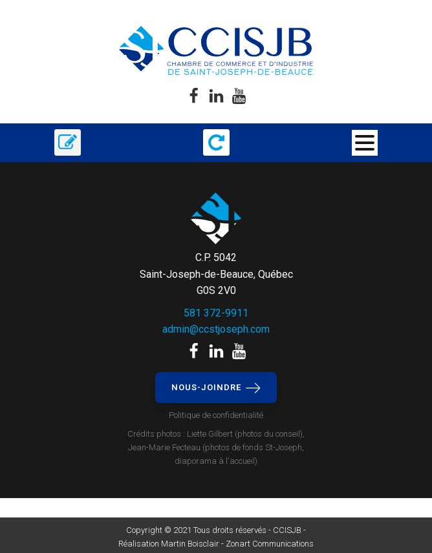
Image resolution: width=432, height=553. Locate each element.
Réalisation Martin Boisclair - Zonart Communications (216, 543)
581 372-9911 (216, 313)
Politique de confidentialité (216, 415)
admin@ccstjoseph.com (216, 329)
